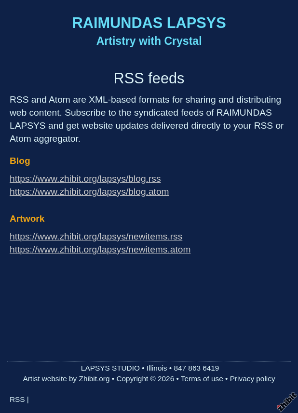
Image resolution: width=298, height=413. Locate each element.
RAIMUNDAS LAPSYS (149, 22)
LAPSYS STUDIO (110, 368)
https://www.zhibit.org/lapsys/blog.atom (89, 192)
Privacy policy (252, 378)
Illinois (157, 368)
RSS (17, 399)
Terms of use (202, 378)
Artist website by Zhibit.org (66, 378)
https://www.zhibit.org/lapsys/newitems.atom (100, 249)
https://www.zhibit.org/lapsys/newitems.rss (96, 236)
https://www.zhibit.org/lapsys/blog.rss (85, 178)
